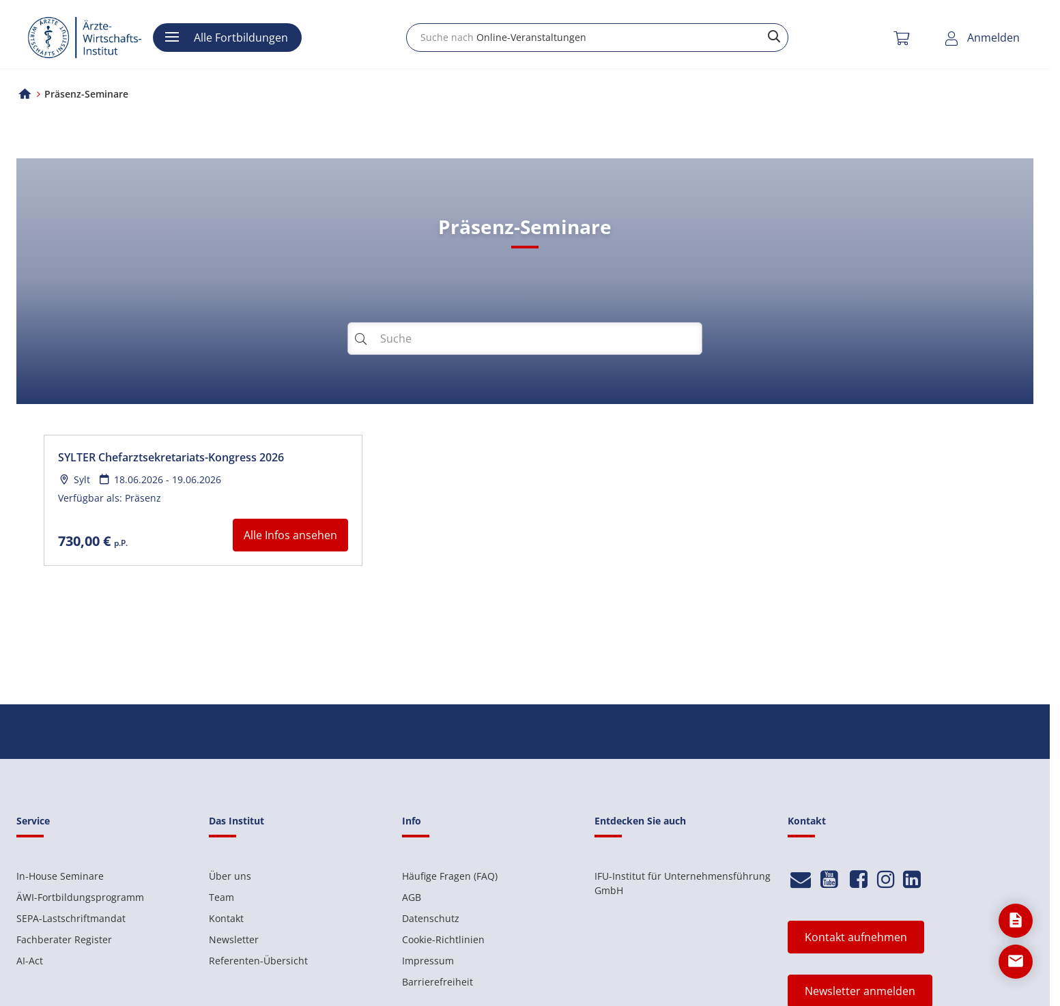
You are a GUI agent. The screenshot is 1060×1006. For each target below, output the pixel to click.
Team (221, 897)
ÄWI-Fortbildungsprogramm (80, 897)
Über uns (230, 876)
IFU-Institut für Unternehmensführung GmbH (683, 883)
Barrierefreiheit (437, 981)
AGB (411, 897)
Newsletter (234, 939)
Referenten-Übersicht (258, 960)
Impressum (428, 960)
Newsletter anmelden (860, 990)
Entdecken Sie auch (640, 820)
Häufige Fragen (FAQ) (450, 876)
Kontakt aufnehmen (856, 937)
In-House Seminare (60, 876)
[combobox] (597, 37)
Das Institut (236, 820)
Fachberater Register (64, 939)
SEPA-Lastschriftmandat (71, 918)
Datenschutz (430, 918)
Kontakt (226, 918)
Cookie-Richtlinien (443, 939)
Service (33, 820)
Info (411, 820)
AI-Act (29, 960)
